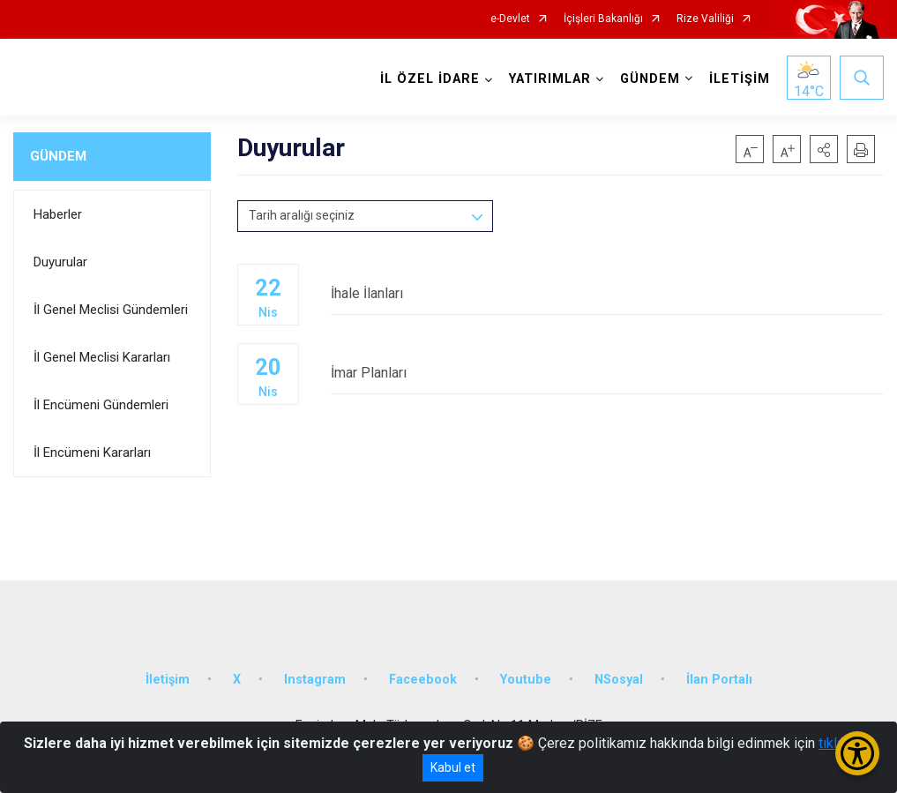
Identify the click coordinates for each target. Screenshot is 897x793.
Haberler (58, 214)
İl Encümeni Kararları (92, 452)
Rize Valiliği (705, 19)
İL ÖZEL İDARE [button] (430, 78)
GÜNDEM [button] (650, 78)
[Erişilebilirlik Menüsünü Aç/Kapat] (857, 753)
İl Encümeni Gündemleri (101, 405)
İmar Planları (607, 372)
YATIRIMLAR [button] (550, 78)
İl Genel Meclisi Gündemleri (111, 310)
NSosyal (618, 679)
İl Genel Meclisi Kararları (102, 357)
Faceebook (423, 679)
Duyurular (60, 262)
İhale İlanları (607, 293)
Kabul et (452, 767)
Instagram (315, 679)
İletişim (168, 679)
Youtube (525, 679)
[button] (824, 149)
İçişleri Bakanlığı (603, 19)
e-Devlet (510, 19)
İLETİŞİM (739, 78)
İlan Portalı (719, 679)
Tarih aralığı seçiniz (302, 215)
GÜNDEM (58, 156)
